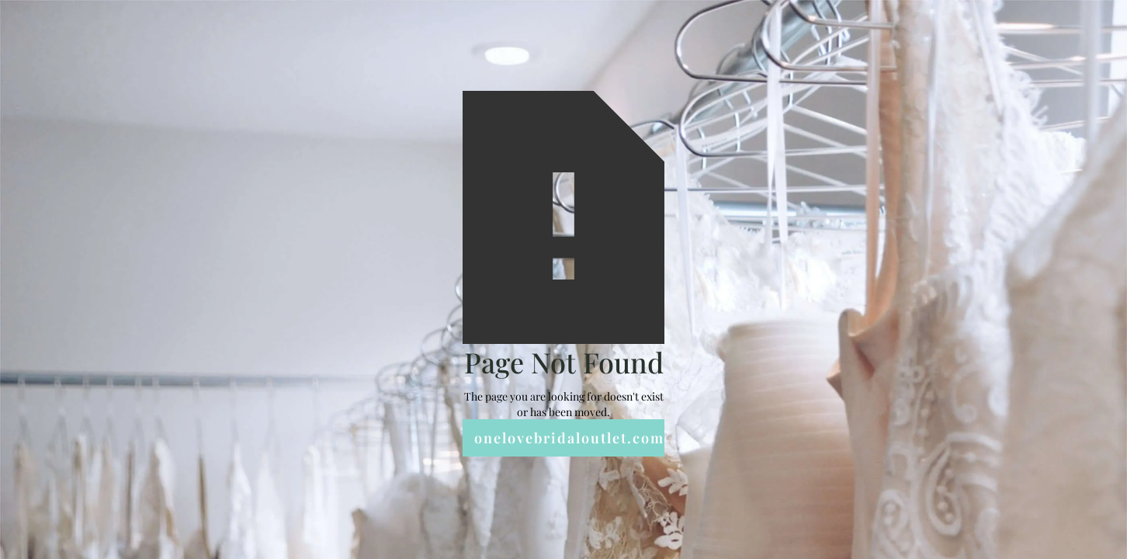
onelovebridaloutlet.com (569, 438)
